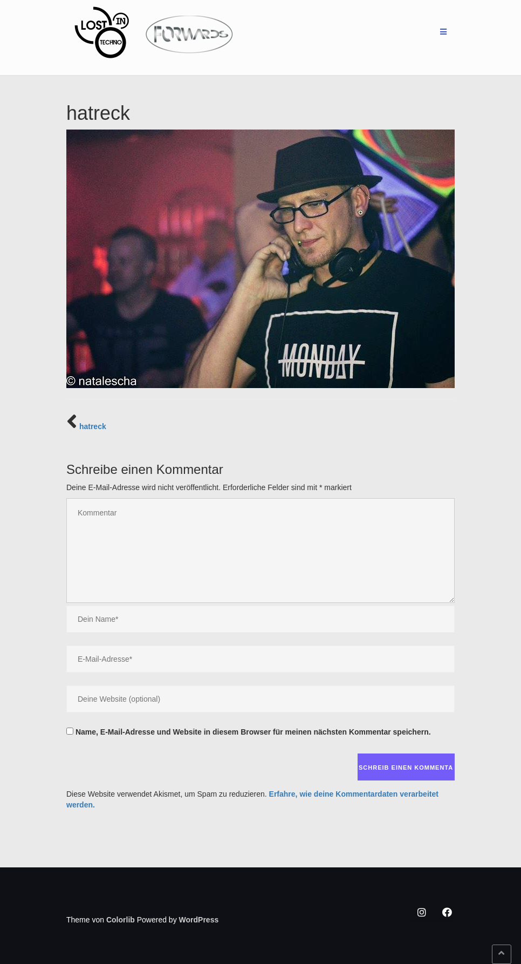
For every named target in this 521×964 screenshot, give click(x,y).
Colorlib (120, 919)
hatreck (92, 426)
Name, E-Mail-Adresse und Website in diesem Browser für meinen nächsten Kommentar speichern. (253, 732)
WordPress (199, 919)
